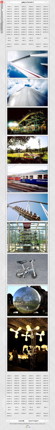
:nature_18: (45, 11)
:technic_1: (9, 44)
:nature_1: (9, 6)
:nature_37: (9, 21)
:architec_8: (16, 29)
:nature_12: (45, 9)
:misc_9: (24, 40)
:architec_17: (38, 32)
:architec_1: (9, 27)
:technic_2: (16, 44)
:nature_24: (45, 13)
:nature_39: (23, 21)
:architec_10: (31, 29)
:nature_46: (31, 23)
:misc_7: (9, 40)
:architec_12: (45, 29)
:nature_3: (24, 6)
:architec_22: (31, 34)
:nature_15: (23, 11)
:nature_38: (16, 21)
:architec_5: (38, 27)
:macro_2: (45, 46)
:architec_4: (31, 27)
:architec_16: (31, 32)
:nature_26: (16, 16)
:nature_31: (9, 18)
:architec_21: (24, 34)
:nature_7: (9, 9)
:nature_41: (38, 21)
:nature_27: (23, 16)
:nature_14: (16, 11)
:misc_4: (31, 38)
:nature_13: (9, 11)
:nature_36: (45, 18)
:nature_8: (16, 9)
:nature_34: (31, 18)
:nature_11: (38, 9)
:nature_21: (23, 13)
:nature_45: (23, 23)
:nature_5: (38, 6)
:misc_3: (24, 38)
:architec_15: (24, 32)
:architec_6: (45, 27)
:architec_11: (38, 29)
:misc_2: (16, 38)
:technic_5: (38, 44)
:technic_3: (24, 44)
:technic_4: (31, 44)
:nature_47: (38, 23)
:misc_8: (16, 40)
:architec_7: (9, 29)
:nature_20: (16, 13)
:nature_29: (38, 16)
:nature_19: (9, 13)
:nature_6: (45, 6)
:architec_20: (16, 34)
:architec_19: (9, 34)
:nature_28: (31, 16)
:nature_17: (38, 11)
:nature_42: (45, 21)
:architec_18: (45, 32)
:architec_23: (38, 34)
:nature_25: (9, 16)
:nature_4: (31, 6)
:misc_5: (38, 38)
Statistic (27, 425)
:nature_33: (23, 18)
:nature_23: (38, 13)
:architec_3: (23, 27)
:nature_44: (16, 23)
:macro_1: (38, 46)
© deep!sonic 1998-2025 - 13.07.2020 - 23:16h (37, 423)
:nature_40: (31, 21)
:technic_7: (9, 46)
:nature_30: (45, 16)
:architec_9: (23, 29)
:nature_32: (16, 18)
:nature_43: (9, 23)
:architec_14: (16, 32)
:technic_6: (45, 44)
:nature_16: (31, 11)
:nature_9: (24, 9)
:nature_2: (16, 6)
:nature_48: (45, 23)
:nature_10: (31, 9)
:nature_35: (38, 18)
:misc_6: (45, 38)
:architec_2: (16, 27)
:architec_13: (9, 32)
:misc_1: (9, 38)
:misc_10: (31, 40)
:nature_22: (31, 13)
